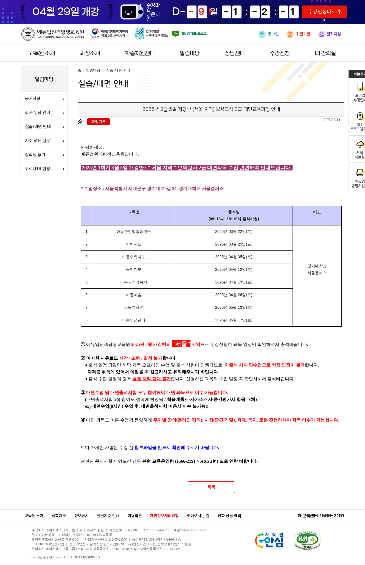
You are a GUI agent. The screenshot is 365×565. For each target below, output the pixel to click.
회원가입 (298, 34)
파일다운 (98, 122)
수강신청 (280, 53)
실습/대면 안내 (38, 126)
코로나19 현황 (37, 168)
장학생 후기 (35, 154)
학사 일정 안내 (37, 112)
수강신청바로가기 (324, 13)
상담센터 (235, 53)
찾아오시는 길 (198, 515)
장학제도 (59, 515)
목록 (211, 487)
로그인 (269, 34)
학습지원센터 (140, 53)
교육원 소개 (42, 53)
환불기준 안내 (108, 515)
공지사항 (32, 98)
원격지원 (329, 34)
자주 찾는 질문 (37, 140)
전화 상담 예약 (229, 515)
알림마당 (190, 53)
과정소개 (90, 53)
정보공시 (81, 515)
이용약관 (135, 515)
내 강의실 (325, 53)
